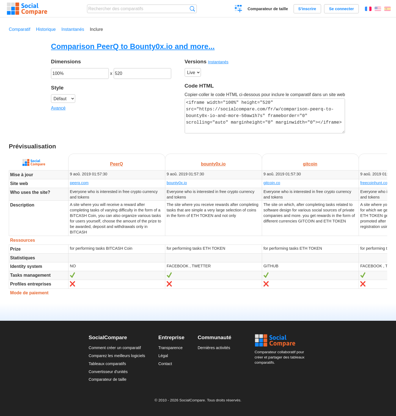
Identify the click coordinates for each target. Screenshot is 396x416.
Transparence (170, 348)
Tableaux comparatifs (107, 363)
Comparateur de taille (268, 9)
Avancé (58, 108)
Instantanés (72, 29)
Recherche (192, 8)
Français (368, 9)
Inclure (96, 29)
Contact (165, 363)
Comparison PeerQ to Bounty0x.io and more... (133, 46)
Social (281, 340)
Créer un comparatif (238, 9)
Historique (46, 29)
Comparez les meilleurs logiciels (117, 356)
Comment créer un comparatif (115, 348)
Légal (163, 356)
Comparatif (19, 29)
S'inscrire (307, 9)
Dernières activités (214, 348)
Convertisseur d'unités (108, 371)
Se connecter (341, 9)
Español (387, 9)
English (378, 9)
